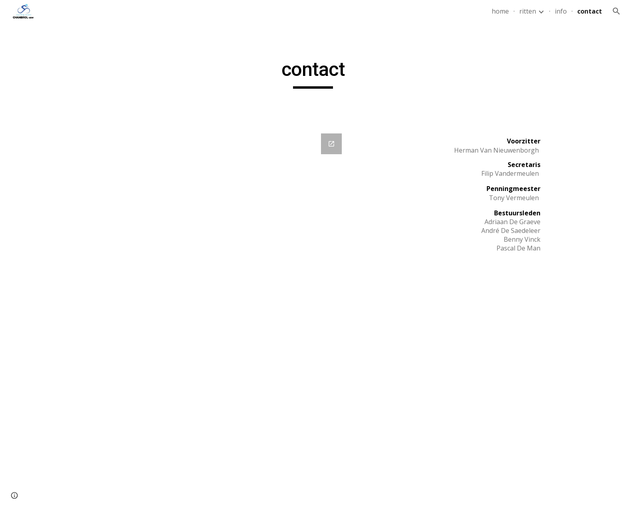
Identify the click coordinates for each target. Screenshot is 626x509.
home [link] (500, 11)
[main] (313, 73)
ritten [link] (527, 11)
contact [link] (589, 11)
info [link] (561, 11)
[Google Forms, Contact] (214, 290)
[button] (616, 11)
